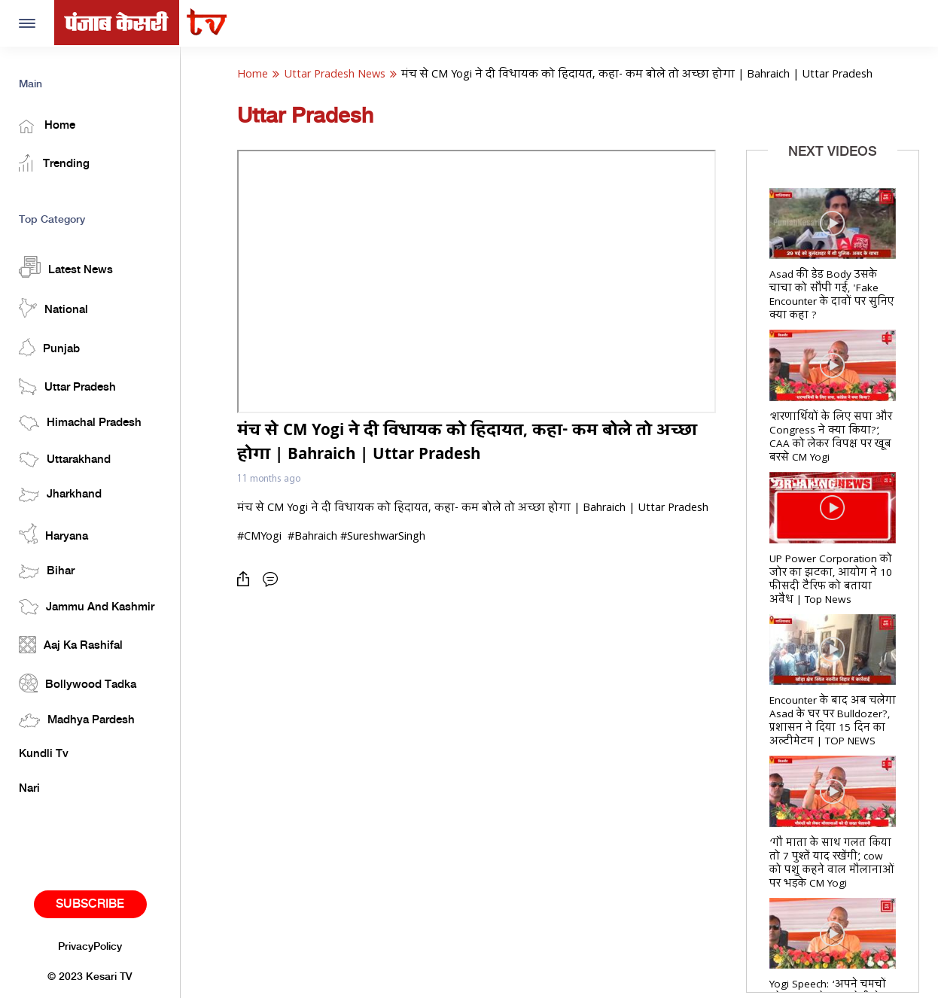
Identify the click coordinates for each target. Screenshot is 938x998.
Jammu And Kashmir (86, 607)
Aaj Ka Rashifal (71, 644)
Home (47, 126)
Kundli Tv (44, 754)
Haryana (53, 533)
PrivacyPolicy (90, 947)
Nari (29, 789)
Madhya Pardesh (77, 721)
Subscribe (90, 904)
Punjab (49, 347)
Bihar (47, 571)
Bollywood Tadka (77, 683)
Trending (54, 163)
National (53, 308)
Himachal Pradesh (80, 423)
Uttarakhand (65, 459)
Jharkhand (60, 495)
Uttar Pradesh (67, 386)
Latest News (66, 267)
